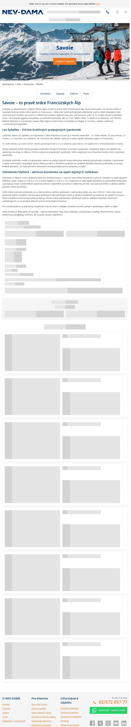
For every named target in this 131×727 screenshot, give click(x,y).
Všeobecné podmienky (71, 716)
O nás (5, 716)
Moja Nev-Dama (39, 704)
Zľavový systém (38, 708)
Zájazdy (60, 93)
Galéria (74, 93)
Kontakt (6, 704)
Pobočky (6, 708)
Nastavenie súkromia (41, 721)
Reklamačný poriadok (41, 725)
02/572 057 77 (107, 12)
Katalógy (65, 720)
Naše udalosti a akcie (41, 712)
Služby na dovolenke (70, 725)
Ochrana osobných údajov (43, 716)
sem (98, 3)
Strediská (45, 93)
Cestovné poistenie (69, 712)
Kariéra (5, 712)
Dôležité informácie (70, 708)
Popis (86, 93)
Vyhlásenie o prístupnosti (13, 721)
